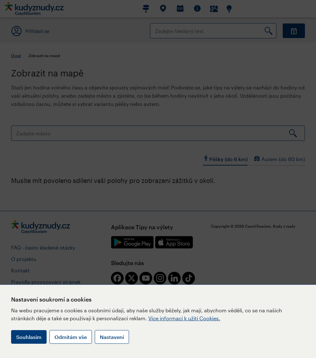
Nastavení (112, 337)
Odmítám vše (71, 337)
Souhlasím (29, 337)
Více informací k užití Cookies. (184, 318)
